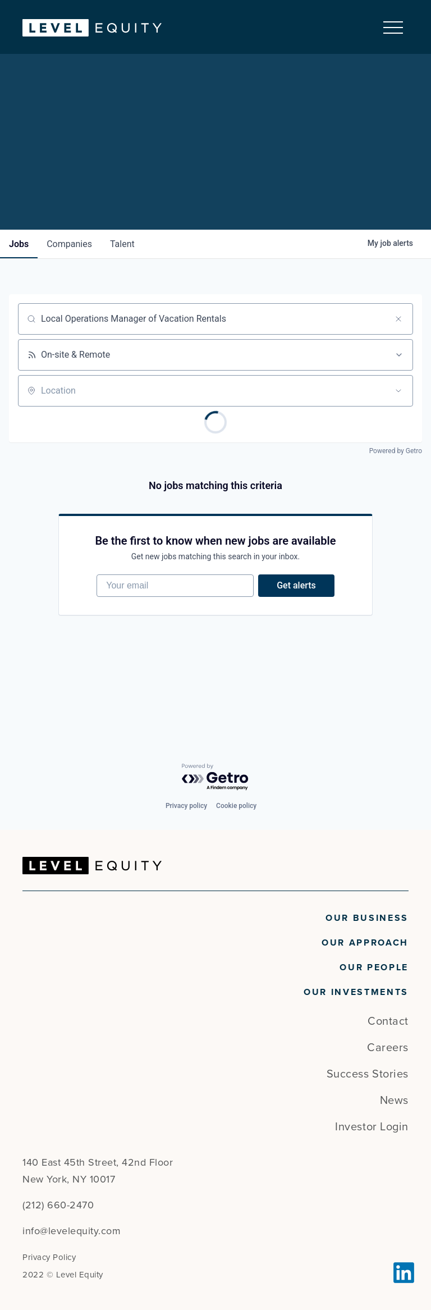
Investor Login (372, 1127)
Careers (388, 1048)
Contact (388, 1021)
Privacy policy (186, 806)
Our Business (367, 918)
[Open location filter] (398, 390)
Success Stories (368, 1074)
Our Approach (365, 942)
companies (69, 243)
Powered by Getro (395, 450)
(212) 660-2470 (58, 1205)
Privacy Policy (49, 1257)
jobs (19, 243)
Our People (374, 967)
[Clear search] (398, 318)
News (394, 1100)
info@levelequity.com (71, 1231)
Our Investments (356, 992)
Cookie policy (236, 806)
